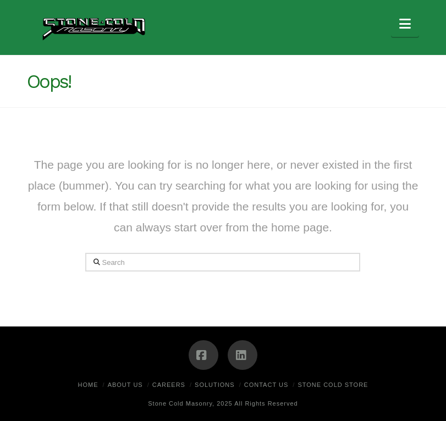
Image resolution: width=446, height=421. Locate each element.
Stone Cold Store (333, 384)
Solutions (215, 384)
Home (88, 384)
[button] (405, 24)
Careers (168, 384)
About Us (125, 384)
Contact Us (266, 384)
